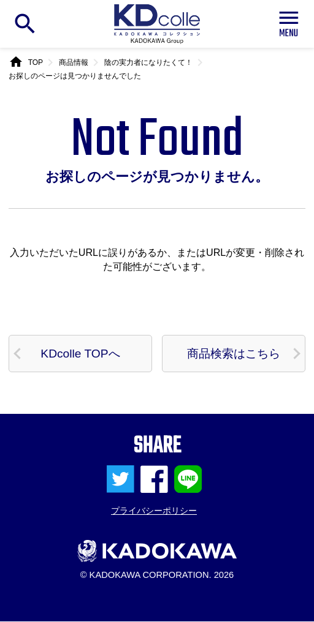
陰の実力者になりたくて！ (148, 62)
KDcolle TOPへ (80, 354)
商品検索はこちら (233, 354)
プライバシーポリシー (154, 512)
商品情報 (73, 62)
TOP (35, 62)
